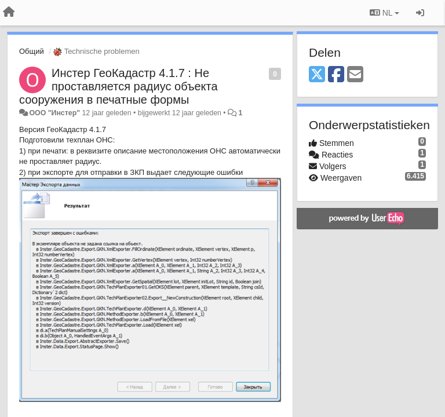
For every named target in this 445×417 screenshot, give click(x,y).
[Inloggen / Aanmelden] (420, 13)
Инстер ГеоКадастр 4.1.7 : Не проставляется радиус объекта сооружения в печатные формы (118, 86)
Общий (31, 51)
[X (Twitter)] (317, 75)
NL (384, 12)
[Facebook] (336, 75)
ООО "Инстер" (54, 113)
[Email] (355, 75)
